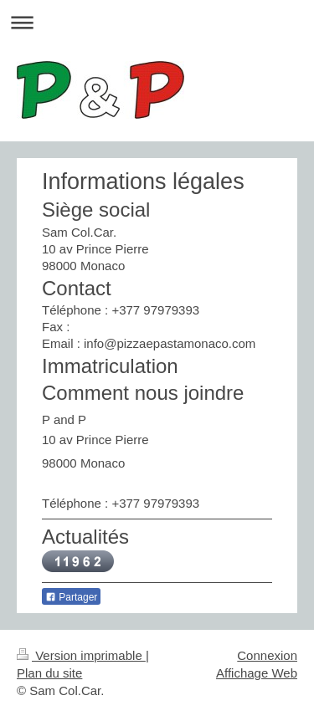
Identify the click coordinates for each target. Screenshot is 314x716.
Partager (71, 597)
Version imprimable (81, 655)
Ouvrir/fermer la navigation (157, 22)
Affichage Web (256, 673)
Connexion (267, 655)
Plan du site (49, 673)
